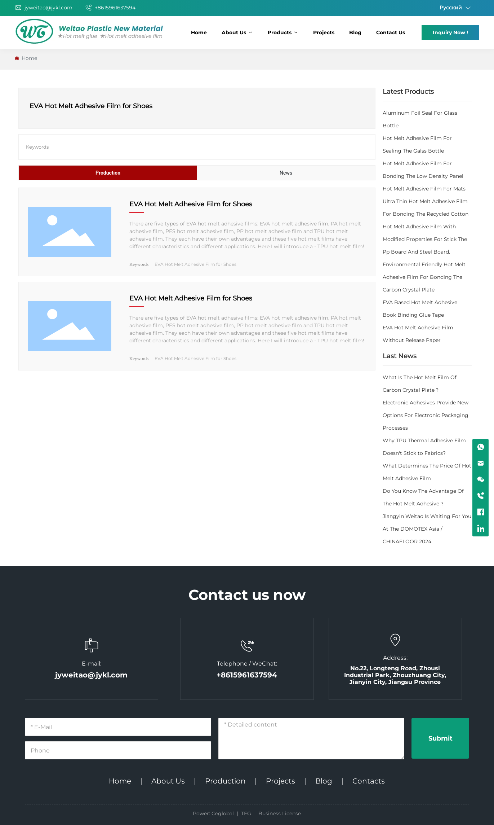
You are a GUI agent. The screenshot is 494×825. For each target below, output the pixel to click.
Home (120, 781)
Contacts (368, 781)
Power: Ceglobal (213, 813)
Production (225, 781)
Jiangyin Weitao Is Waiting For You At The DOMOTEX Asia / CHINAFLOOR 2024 (427, 529)
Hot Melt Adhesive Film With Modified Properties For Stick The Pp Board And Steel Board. (425, 239)
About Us (168, 781)
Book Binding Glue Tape (413, 315)
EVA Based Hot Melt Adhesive (420, 302)
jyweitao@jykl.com (43, 7)
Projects (280, 781)
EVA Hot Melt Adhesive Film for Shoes (190, 204)
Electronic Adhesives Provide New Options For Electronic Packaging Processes (425, 415)
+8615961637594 (110, 7)
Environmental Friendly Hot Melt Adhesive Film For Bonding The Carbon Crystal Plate (424, 277)
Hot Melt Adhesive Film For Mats (424, 188)
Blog (323, 781)
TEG (246, 813)
